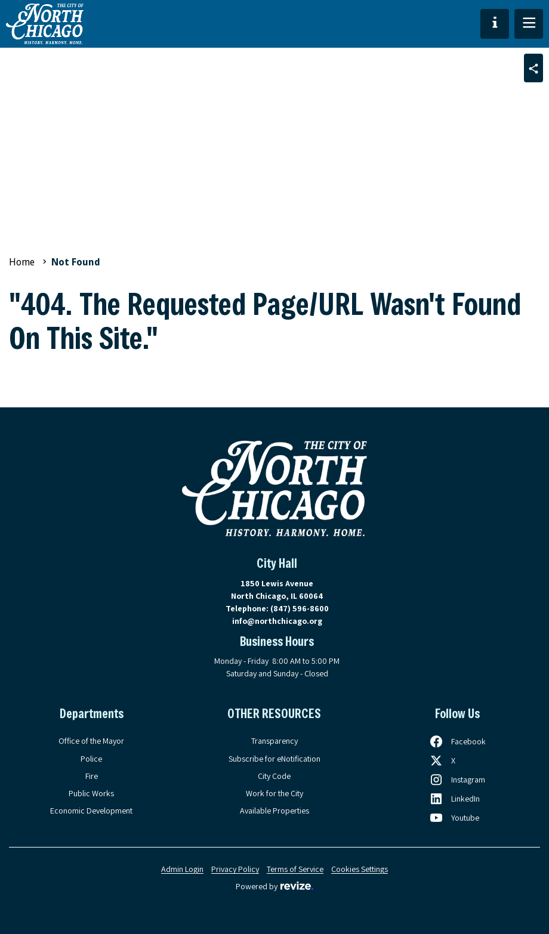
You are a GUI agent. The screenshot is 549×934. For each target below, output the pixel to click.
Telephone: (277, 608)
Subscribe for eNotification (274, 758)
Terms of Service (295, 869)
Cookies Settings (359, 869)
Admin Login (182, 869)
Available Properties (274, 810)
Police (91, 758)
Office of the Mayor (91, 740)
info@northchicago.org (277, 621)
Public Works (91, 793)
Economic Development (91, 810)
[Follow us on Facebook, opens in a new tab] (457, 741)
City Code (274, 776)
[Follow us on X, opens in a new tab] (442, 760)
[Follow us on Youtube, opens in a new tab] (454, 818)
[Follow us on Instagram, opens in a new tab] (457, 779)
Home (22, 262)
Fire (91, 776)
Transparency (274, 740)
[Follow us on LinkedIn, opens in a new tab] (454, 798)
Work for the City (274, 793)
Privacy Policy (235, 869)
